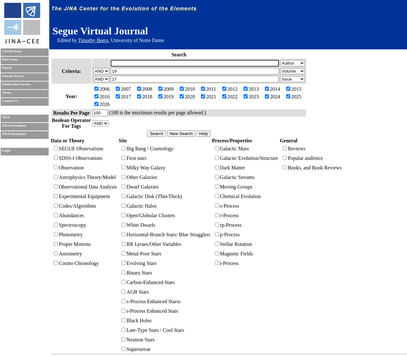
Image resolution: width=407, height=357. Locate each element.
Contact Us (10, 101)
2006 (102, 89)
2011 (208, 89)
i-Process (227, 263)
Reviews (294, 148)
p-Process (227, 234)
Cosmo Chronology (76, 263)
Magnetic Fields (234, 253)
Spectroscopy (70, 225)
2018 (144, 96)
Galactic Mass (232, 148)
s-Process (227, 206)
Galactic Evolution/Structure (247, 158)
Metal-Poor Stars (141, 253)
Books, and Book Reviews (312, 167)
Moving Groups (233, 186)
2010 (187, 89)
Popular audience (303, 158)
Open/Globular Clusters (148, 215)
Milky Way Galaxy (143, 167)
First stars (134, 158)
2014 (272, 89)
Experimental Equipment (82, 196)
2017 (123, 96)
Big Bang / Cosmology (147, 148)
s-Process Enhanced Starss (151, 301)
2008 (144, 89)
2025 (293, 96)
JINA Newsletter (14, 125)
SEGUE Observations (78, 148)
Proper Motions (72, 244)
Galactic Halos (139, 206)
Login (6, 150)
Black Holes (136, 320)
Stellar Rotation (233, 244)
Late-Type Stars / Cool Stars (152, 330)
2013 (251, 89)
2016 (102, 96)
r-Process (227, 215)
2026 (102, 104)
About (6, 92)
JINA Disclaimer (14, 134)
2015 (293, 89)
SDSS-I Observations (78, 158)
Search (7, 67)
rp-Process (228, 225)
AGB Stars (135, 292)
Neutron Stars (138, 339)
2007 (123, 89)
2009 (166, 89)
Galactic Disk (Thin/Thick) (151, 196)
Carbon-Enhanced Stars (148, 282)
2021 (208, 96)
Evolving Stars (139, 263)
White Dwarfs (138, 225)
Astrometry (68, 253)
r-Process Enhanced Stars (149, 311)
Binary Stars (136, 272)
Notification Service (16, 84)
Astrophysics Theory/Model (85, 177)
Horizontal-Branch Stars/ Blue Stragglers (165, 234)
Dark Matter (230, 167)
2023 (251, 96)
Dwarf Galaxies (140, 186)
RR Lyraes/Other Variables (151, 244)
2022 (230, 96)
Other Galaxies (139, 177)
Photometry (68, 234)
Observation (69, 167)
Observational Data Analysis (85, 186)
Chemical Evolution (238, 196)
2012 (230, 89)
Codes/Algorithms (75, 206)
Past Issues (9, 59)
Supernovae (136, 349)
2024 (272, 96)
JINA (6, 117)
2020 (187, 96)
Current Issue (12, 51)
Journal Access (13, 76)
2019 (166, 96)
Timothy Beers (93, 40)
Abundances (69, 215)
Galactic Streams (235, 177)
